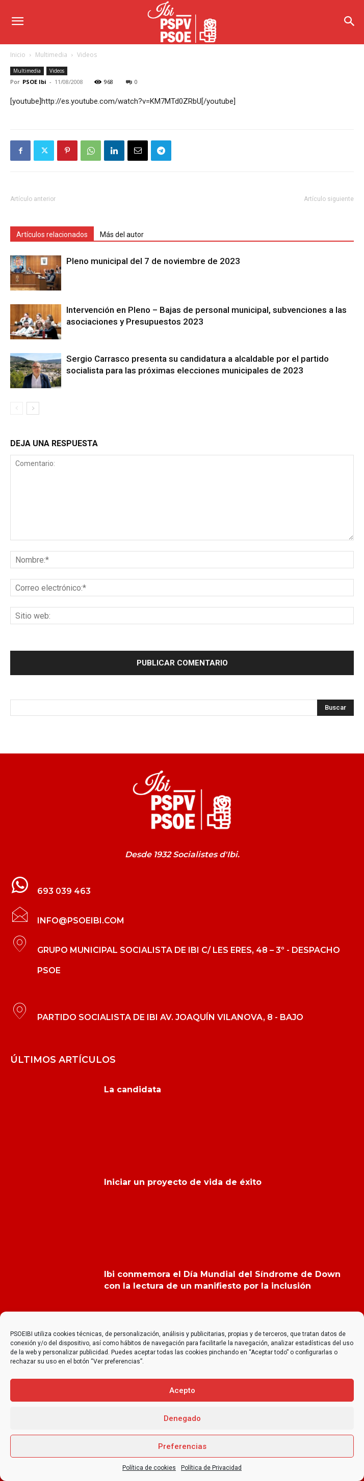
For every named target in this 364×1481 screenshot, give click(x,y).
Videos (87, 54)
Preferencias (182, 1446)
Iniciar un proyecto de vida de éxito (183, 1182)
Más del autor (122, 234)
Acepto (182, 1390)
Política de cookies (149, 1467)
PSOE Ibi (34, 81)
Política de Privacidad (211, 1467)
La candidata (132, 1089)
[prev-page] (16, 408)
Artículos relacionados (52, 234)
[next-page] (33, 408)
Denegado (182, 1418)
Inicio (17, 54)
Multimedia (51, 54)
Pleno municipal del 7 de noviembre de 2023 (153, 261)
